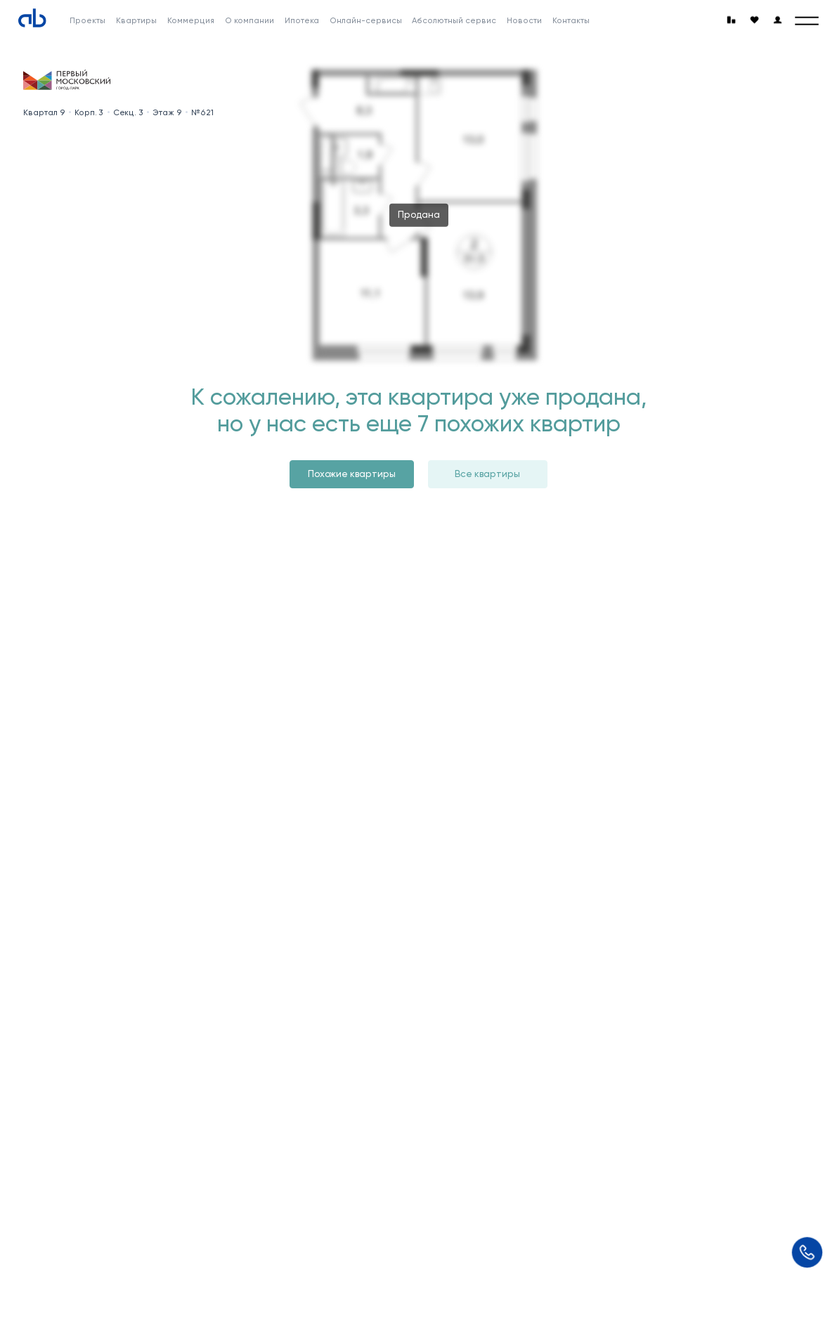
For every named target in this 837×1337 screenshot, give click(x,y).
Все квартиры (487, 474)
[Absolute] (32, 18)
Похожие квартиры (352, 474)
